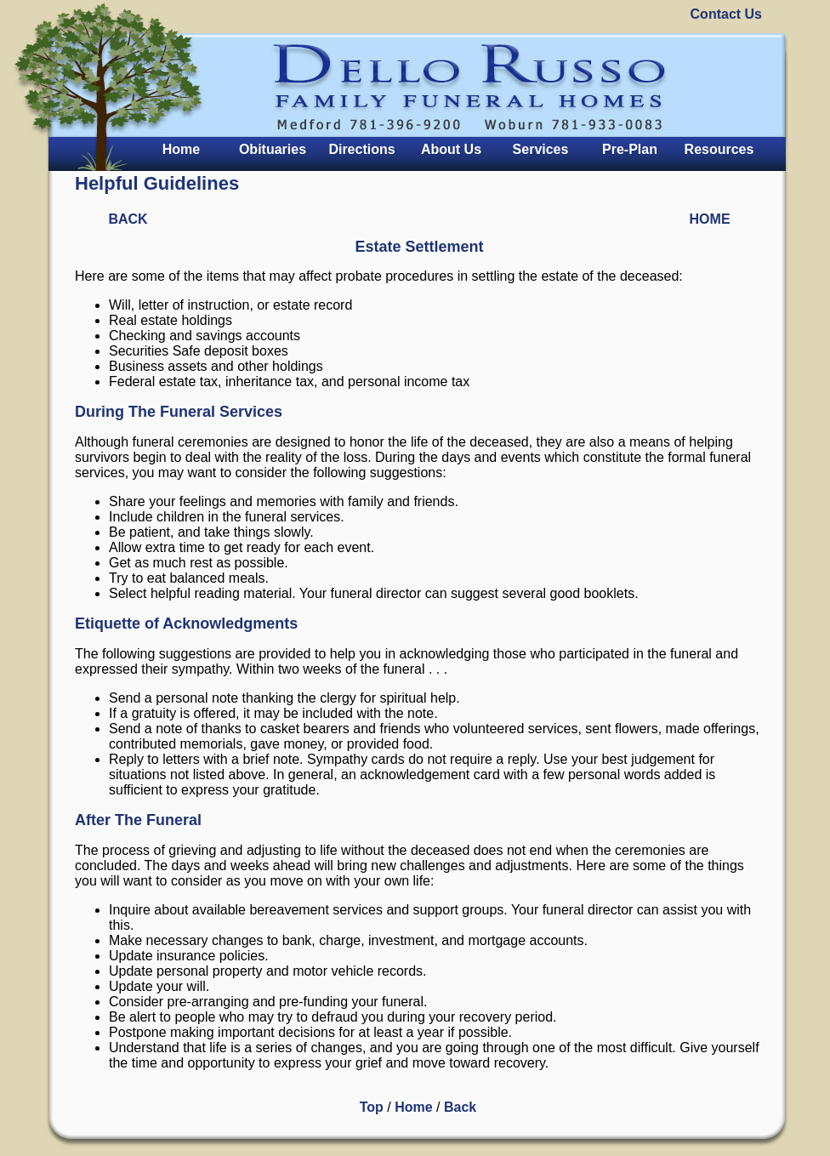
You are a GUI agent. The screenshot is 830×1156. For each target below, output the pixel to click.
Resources (719, 149)
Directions (361, 149)
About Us (451, 149)
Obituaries (272, 149)
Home (181, 149)
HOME (710, 219)
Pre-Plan (629, 149)
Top (372, 1107)
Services (541, 149)
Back (460, 1107)
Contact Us (726, 14)
